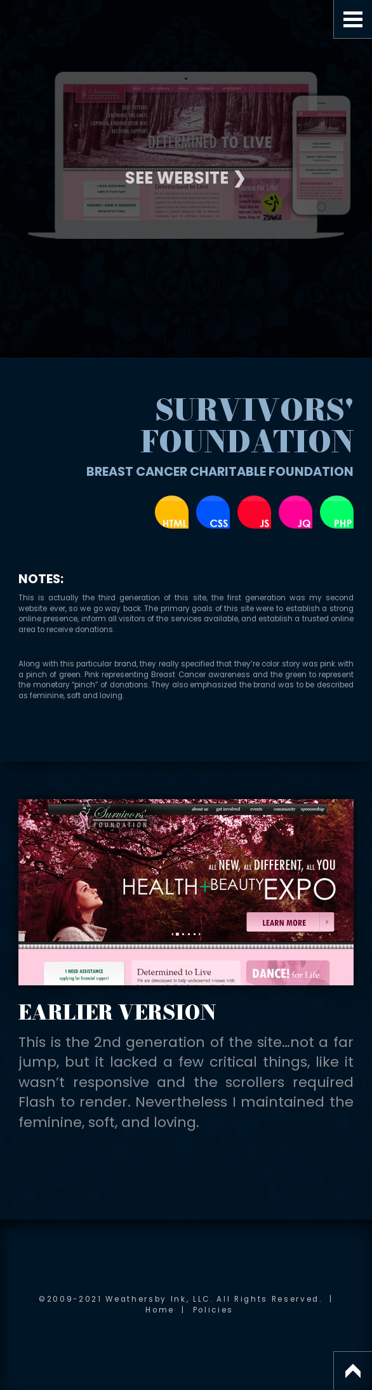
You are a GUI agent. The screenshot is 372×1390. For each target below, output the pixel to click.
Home (160, 1310)
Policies (213, 1310)
